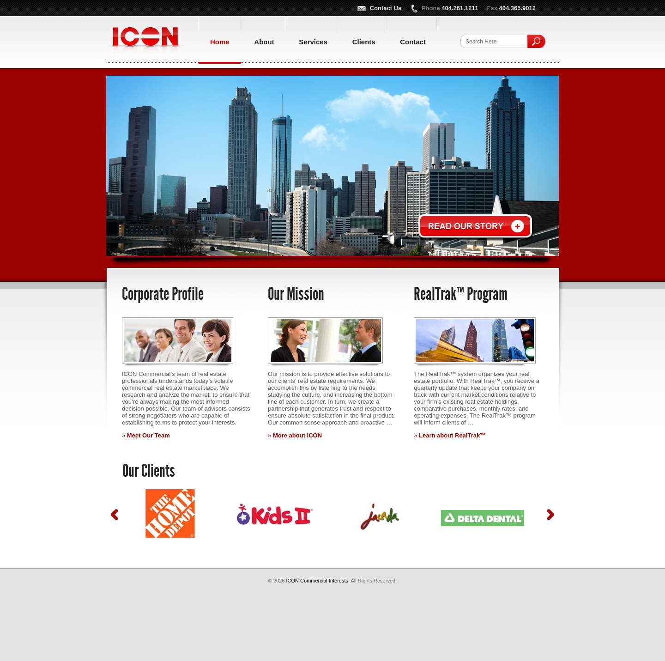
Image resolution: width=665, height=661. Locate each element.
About (264, 42)
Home (220, 42)
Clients (363, 42)
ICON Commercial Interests (146, 42)
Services (313, 42)
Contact (413, 42)
